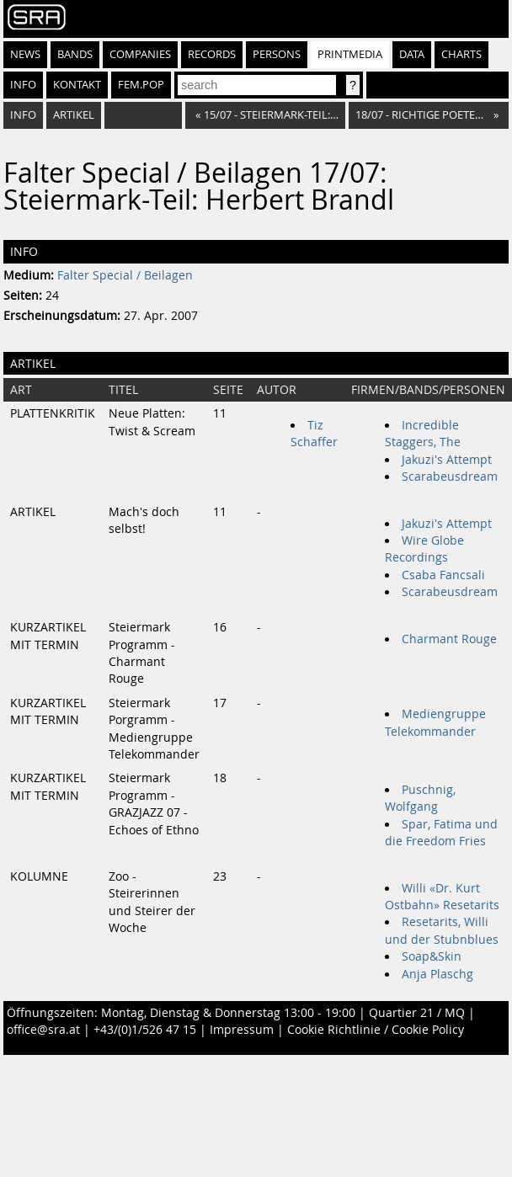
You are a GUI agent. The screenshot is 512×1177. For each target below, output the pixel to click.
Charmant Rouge (449, 639)
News (25, 54)
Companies (140, 54)
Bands (75, 54)
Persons (277, 54)
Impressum (242, 1029)
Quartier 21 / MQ (417, 1012)
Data (411, 54)
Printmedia (349, 54)
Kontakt (77, 84)
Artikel (73, 115)
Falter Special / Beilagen (125, 275)
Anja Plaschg (437, 974)
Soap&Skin (431, 956)
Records (212, 54)
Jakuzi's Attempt (447, 459)
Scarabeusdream (450, 476)
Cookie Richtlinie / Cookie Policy (375, 1029)
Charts (461, 54)
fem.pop (141, 84)
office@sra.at (43, 1029)
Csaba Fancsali (443, 575)
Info (23, 84)
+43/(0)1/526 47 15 (144, 1029)
